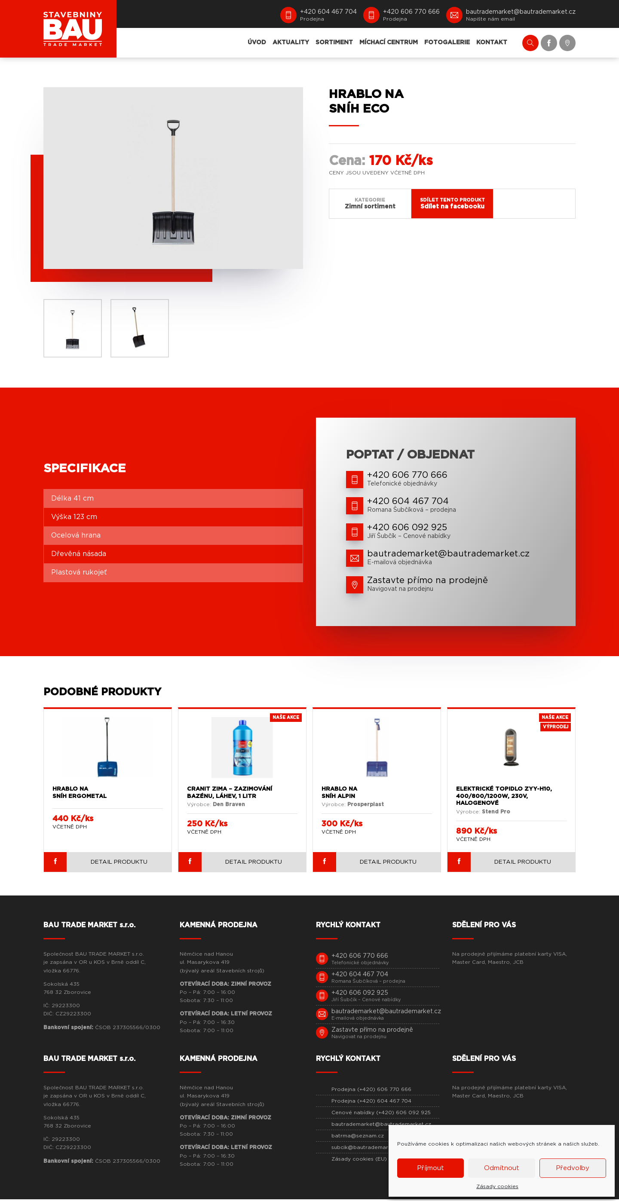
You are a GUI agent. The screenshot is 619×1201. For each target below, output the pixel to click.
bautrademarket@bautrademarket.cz (381, 1125)
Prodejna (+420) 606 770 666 (371, 1091)
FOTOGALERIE (447, 43)
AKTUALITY (291, 43)
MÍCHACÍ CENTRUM (388, 43)
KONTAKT (491, 43)
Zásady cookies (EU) (359, 1160)
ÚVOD (257, 43)
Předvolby (572, 1168)
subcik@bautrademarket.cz (367, 1149)
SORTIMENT (334, 43)
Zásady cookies (497, 1186)
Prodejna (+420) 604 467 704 (371, 1102)
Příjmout (430, 1168)
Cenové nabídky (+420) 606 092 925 (381, 1114)
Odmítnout (501, 1168)
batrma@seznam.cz (357, 1137)
